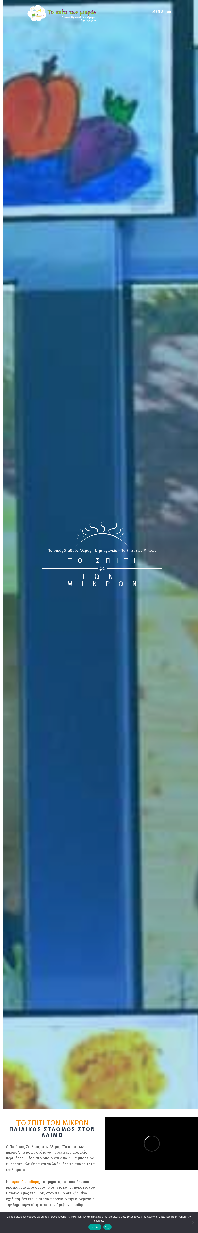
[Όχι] (193, 1222)
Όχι (107, 1227)
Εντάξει (94, 1227)
